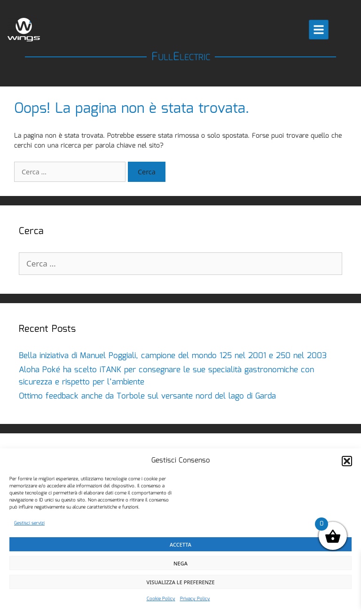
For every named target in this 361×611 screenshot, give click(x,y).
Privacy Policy (195, 599)
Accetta (180, 544)
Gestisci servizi (29, 523)
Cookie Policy (161, 599)
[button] (347, 461)
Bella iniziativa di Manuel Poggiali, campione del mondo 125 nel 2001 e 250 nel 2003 (173, 356)
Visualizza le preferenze (180, 582)
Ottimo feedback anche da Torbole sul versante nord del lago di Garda (147, 396)
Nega (180, 563)
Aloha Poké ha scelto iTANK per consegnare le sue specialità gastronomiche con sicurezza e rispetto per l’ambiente (166, 376)
